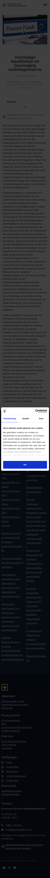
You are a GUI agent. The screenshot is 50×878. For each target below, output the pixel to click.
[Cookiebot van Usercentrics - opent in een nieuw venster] (35, 411)
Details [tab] (25, 418)
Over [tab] (41, 418)
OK (25, 464)
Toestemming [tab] (9, 418)
